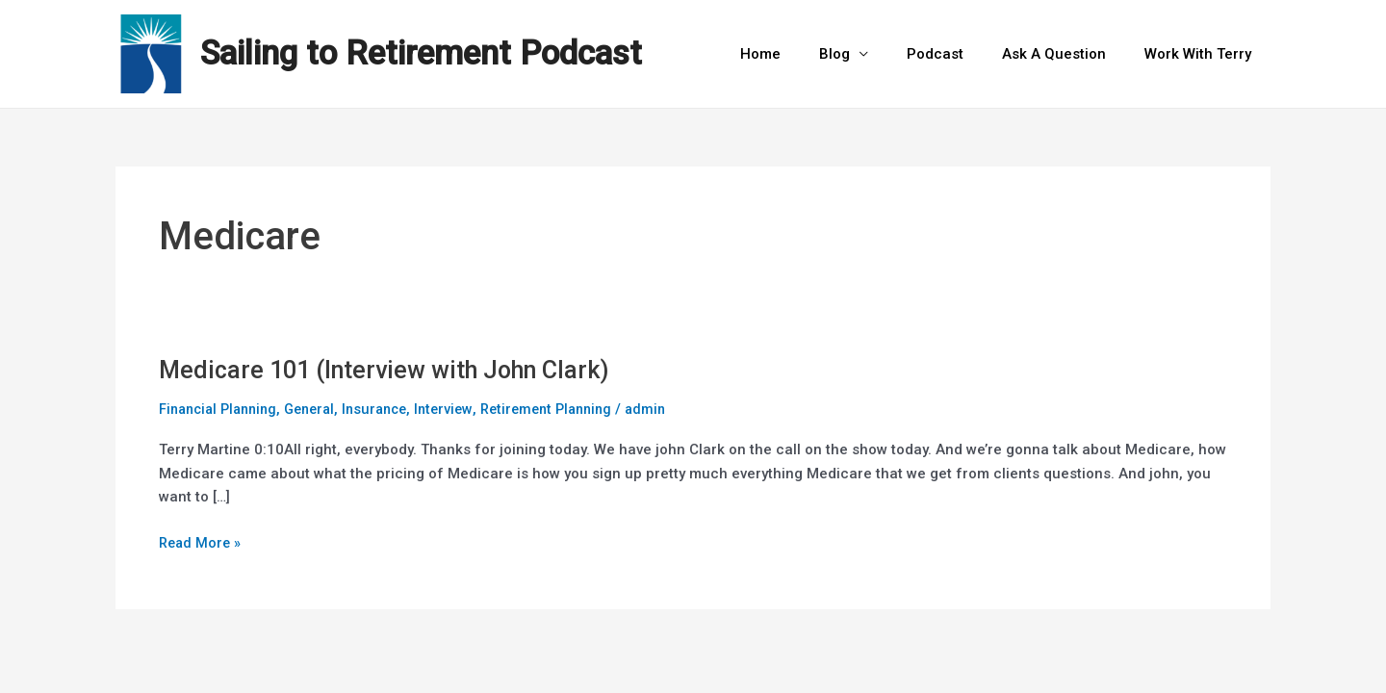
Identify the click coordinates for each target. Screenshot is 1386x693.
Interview (463, 409)
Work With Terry (1202, 54)
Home (803, 54)
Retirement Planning (571, 409)
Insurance (390, 409)
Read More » (201, 540)
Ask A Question (1068, 54)
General (321, 409)
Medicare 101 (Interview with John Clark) (393, 369)
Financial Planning (222, 409)
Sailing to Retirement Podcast (421, 53)
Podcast (959, 54)
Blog (868, 54)
